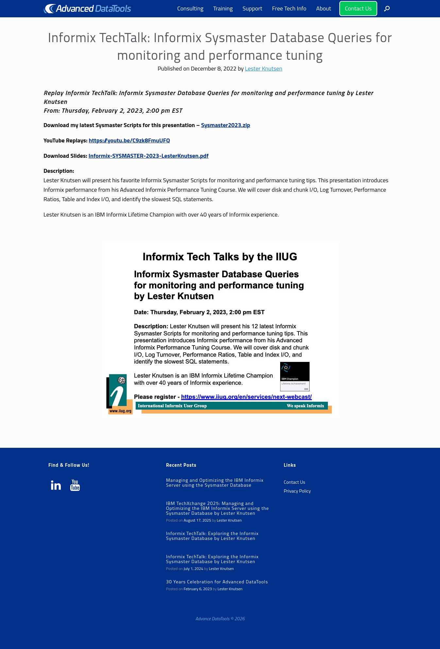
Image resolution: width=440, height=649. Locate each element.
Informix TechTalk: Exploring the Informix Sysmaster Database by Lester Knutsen (212, 536)
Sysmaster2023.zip (225, 125)
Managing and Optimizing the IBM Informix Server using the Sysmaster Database (214, 483)
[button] (387, 8)
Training (223, 8)
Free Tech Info (289, 8)
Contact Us (358, 8)
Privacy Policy (297, 491)
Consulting (190, 8)
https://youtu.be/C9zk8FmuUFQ (129, 140)
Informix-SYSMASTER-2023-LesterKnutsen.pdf (149, 155)
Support (252, 8)
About (323, 8)
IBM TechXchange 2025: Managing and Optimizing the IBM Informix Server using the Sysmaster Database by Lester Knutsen (217, 508)
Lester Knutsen (263, 68)
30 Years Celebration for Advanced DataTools (217, 581)
